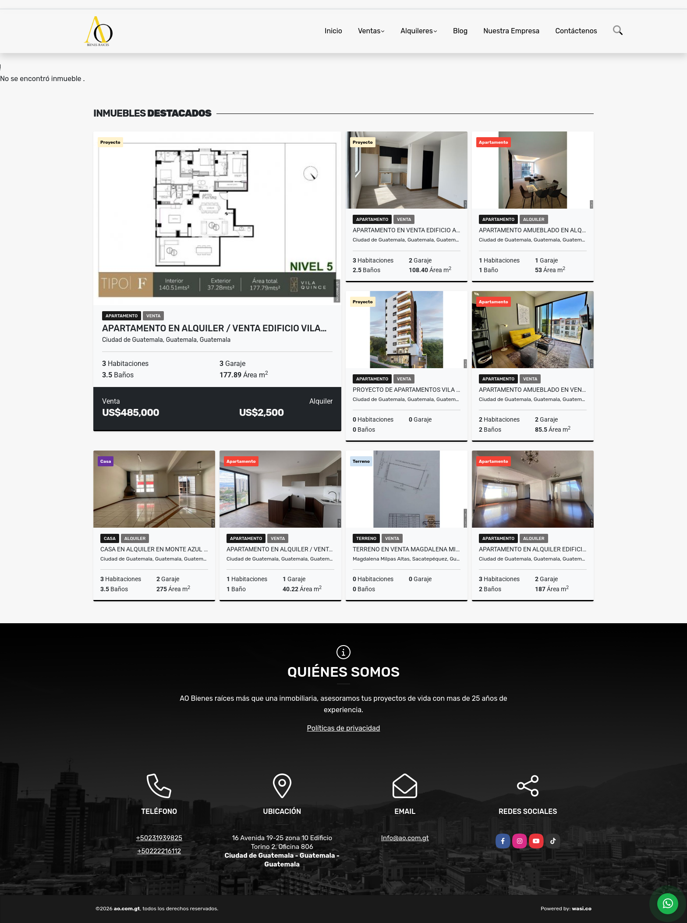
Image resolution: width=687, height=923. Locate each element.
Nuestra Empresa (511, 31)
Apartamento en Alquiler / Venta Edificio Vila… (214, 328)
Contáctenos (576, 31)
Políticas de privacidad (343, 728)
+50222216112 (159, 851)
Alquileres (416, 31)
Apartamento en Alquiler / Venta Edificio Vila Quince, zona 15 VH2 (280, 549)
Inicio (333, 31)
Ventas (369, 31)
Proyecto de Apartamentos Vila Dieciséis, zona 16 (406, 389)
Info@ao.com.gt (405, 838)
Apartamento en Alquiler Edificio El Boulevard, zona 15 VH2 (533, 549)
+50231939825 (159, 838)
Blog (460, 31)
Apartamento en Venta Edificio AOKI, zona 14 (406, 230)
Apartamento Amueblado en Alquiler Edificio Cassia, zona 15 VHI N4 (533, 230)
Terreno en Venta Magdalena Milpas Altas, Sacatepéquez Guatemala (406, 549)
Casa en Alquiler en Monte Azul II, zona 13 (154, 549)
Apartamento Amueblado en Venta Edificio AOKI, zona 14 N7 (533, 389)
